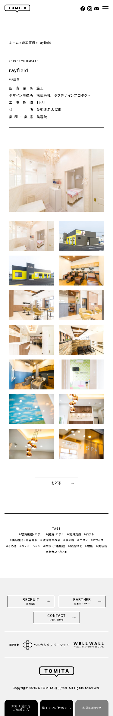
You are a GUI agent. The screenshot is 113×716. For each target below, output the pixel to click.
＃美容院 (14, 79)
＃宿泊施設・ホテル (31, 534)
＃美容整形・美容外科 (24, 540)
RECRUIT (36, 601)
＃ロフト (89, 534)
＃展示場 (69, 540)
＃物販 (89, 546)
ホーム (14, 42)
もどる (62, 483)
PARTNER (87, 601)
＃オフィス (97, 540)
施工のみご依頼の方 (56, 708)
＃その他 (11, 546)
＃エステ (82, 540)
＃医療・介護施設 (54, 546)
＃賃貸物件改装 (50, 540)
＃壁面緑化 (75, 546)
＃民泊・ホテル (55, 534)
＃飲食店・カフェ (56, 551)
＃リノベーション (30, 546)
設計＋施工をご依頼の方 (21, 708)
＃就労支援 (74, 534)
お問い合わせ (92, 708)
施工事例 (28, 42)
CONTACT (61, 617)
